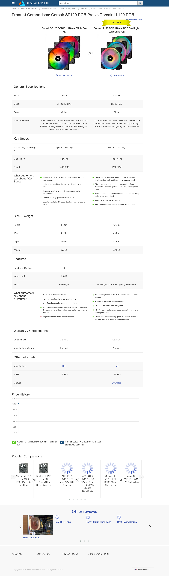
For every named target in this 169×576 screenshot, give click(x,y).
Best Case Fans (31, 538)
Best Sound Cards (127, 522)
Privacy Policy (70, 554)
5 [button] (85, 500)
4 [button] (81, 500)
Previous (13, 477)
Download (116, 383)
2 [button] (73, 500)
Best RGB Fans (63, 522)
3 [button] (77, 500)
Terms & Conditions (97, 554)
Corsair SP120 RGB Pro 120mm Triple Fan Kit (37, 443)
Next (141, 477)
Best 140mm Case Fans (98, 522)
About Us (17, 554)
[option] (33, 479)
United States (143, 570)
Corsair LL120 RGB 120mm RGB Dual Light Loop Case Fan (83, 443)
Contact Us (43, 554)
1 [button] (69, 500)
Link (64, 366)
